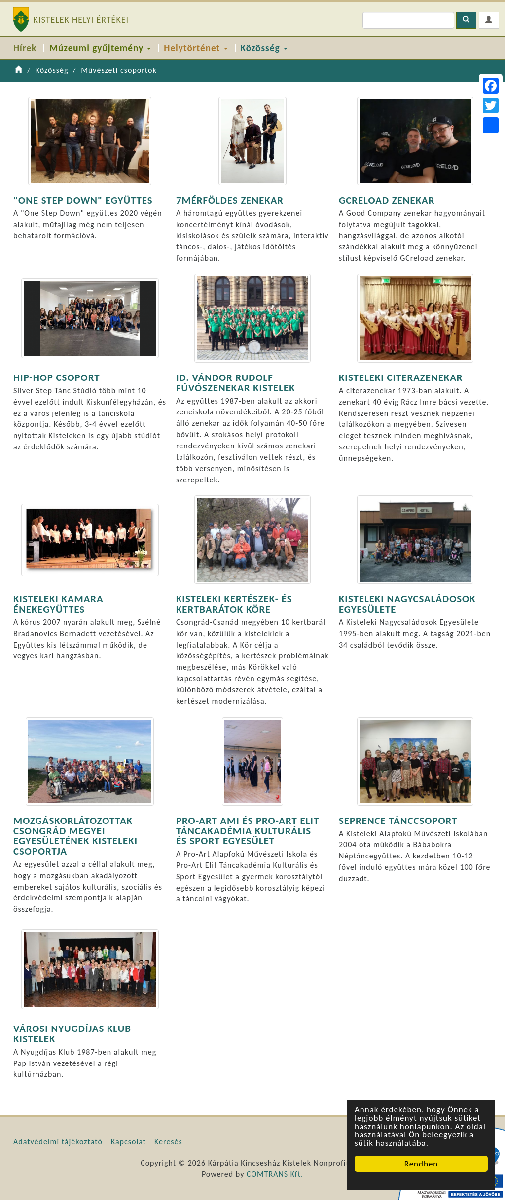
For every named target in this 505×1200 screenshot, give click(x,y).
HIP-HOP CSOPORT (56, 377)
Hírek (24, 48)
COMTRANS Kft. (275, 1174)
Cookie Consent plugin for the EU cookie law (421, 1180)
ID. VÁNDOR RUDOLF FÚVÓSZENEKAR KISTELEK (235, 382)
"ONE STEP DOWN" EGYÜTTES (83, 200)
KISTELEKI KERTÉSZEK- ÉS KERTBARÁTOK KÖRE (234, 604)
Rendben (421, 1164)
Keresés (168, 1141)
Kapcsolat (128, 1141)
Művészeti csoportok (119, 70)
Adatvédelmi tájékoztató (58, 1141)
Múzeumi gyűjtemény (100, 48)
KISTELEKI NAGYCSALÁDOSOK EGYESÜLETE (407, 604)
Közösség (264, 48)
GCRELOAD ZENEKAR (386, 200)
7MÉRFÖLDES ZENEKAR (230, 200)
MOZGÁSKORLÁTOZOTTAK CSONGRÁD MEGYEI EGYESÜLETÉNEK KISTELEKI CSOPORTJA (75, 835)
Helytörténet (195, 48)
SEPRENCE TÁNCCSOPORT (398, 820)
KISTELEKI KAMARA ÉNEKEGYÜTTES (58, 604)
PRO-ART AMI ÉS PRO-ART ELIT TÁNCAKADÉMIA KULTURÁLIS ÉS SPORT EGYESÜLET (247, 831)
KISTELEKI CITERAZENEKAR (401, 377)
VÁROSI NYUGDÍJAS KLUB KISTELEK (72, 1033)
